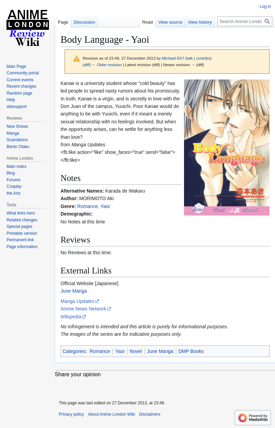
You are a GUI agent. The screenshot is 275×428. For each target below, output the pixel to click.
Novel (136, 351)
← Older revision (107, 64)
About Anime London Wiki (111, 414)
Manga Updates (77, 301)
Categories (74, 351)
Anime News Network (83, 308)
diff (86, 64)
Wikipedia (71, 316)
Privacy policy (71, 414)
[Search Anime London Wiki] (244, 21)
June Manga (74, 291)
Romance (87, 206)
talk (189, 58)
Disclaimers (149, 414)
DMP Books (191, 351)
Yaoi (104, 206)
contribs (203, 58)
